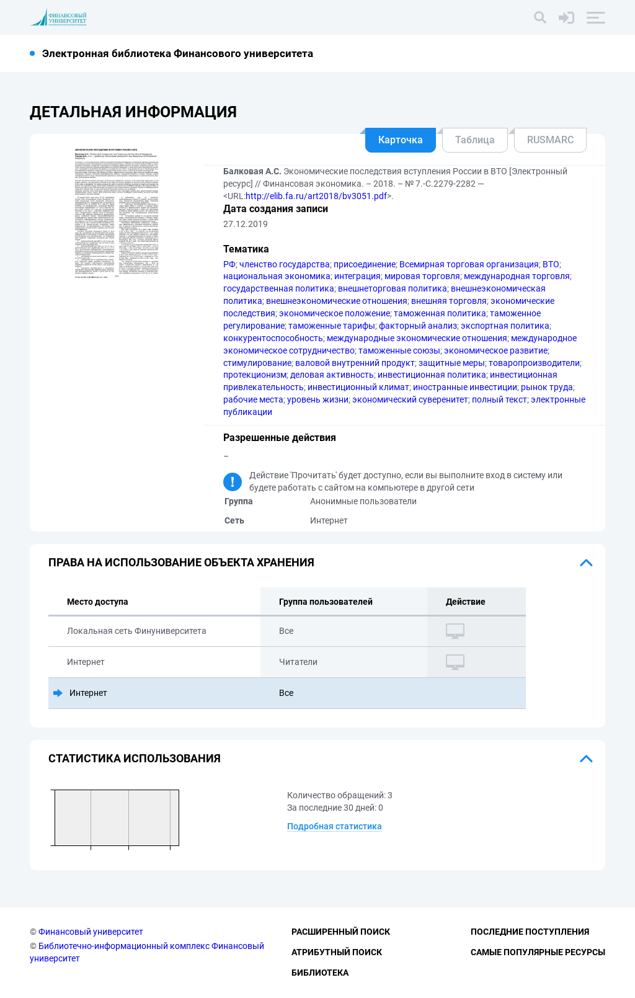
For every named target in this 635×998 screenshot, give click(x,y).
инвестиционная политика (432, 375)
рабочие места (253, 399)
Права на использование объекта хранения (181, 562)
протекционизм (254, 375)
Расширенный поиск (340, 932)
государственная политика (278, 288)
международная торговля (517, 276)
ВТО (551, 264)
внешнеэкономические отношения (336, 301)
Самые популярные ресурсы (538, 952)
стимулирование (257, 363)
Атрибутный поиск (336, 952)
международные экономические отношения (417, 338)
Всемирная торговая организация (469, 264)
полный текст (499, 399)
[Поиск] (540, 17)
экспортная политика (505, 326)
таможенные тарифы (331, 326)
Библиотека (320, 973)
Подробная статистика (334, 826)
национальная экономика (277, 276)
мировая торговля (422, 276)
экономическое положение (334, 313)
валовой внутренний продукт (355, 363)
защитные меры (452, 363)
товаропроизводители (534, 363)
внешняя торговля (449, 301)
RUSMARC (550, 140)
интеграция (357, 276)
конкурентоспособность (273, 338)
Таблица (475, 140)
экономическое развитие (496, 350)
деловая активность (332, 375)
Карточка (400, 140)
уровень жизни (318, 399)
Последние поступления (530, 932)
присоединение (365, 264)
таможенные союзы (399, 350)
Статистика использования (134, 758)
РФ (229, 264)
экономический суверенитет (410, 399)
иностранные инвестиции (465, 387)
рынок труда (547, 387)
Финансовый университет (90, 932)
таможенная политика (440, 313)
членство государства (284, 264)
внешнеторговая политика (392, 288)
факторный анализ (418, 326)
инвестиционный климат (358, 387)
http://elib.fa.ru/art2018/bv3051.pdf (316, 196)
